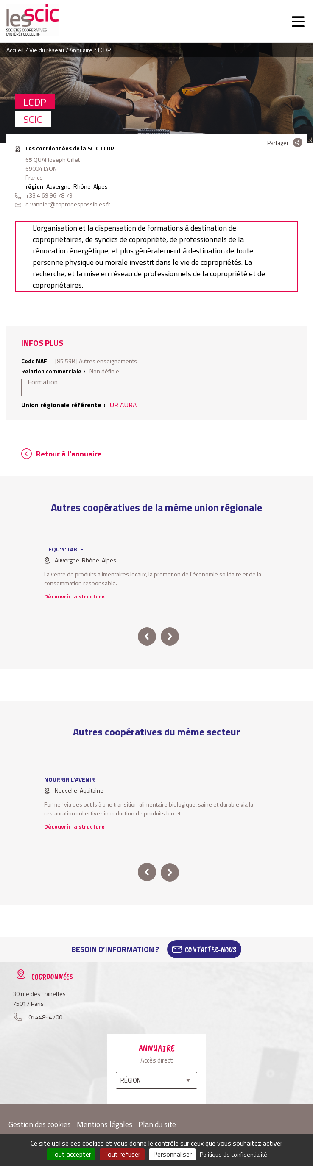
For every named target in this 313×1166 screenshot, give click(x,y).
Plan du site (157, 1124)
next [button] (169, 636)
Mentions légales (104, 1124)
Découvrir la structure (74, 596)
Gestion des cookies (39, 1124)
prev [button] (146, 636)
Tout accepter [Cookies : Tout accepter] (71, 1154)
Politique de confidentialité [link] (233, 1154)
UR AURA (123, 405)
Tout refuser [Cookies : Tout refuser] (122, 1154)
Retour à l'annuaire (69, 453)
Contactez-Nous (210, 949)
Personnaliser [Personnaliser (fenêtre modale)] (172, 1154)
